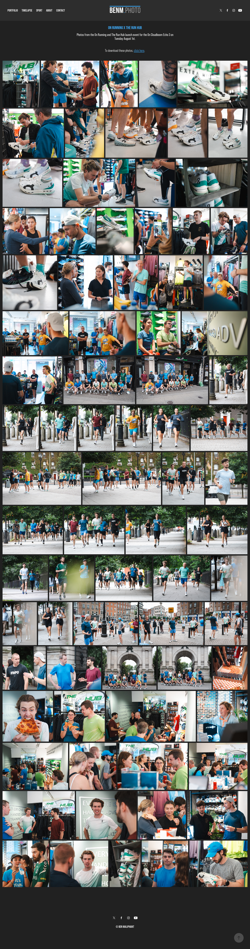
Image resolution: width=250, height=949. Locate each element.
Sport (39, 10)
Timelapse (27, 10)
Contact (60, 10)
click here (139, 51)
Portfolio (12, 10)
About (49, 10)
